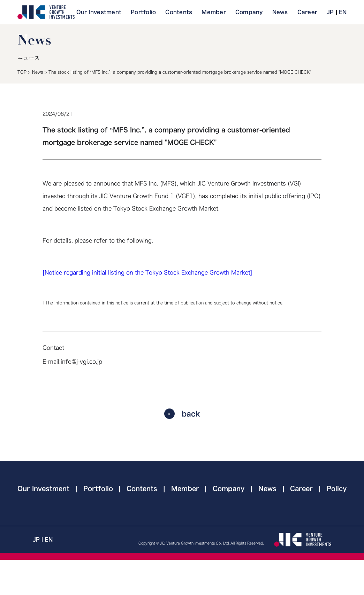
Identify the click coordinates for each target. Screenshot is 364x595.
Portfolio (143, 12)
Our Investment (99, 12)
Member (214, 12)
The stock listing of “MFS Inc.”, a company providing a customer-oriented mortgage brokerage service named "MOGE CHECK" (179, 72)
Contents (178, 12)
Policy (337, 488)
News (280, 12)
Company (249, 12)
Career (307, 12)
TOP (21, 72)
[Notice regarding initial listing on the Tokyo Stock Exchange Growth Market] (147, 272)
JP (330, 12)
